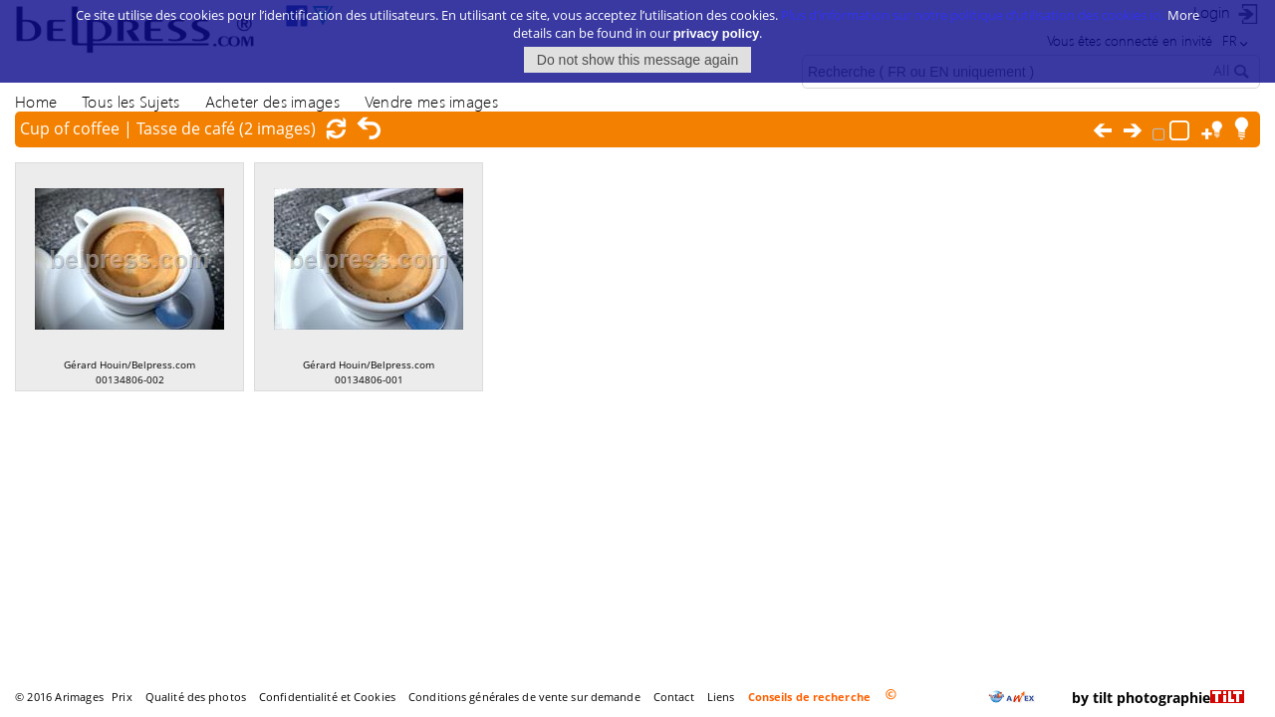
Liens (721, 696)
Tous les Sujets (130, 101)
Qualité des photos (195, 696)
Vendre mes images (431, 101)
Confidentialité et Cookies (327, 696)
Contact (673, 696)
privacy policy (716, 21)
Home (36, 101)
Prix (121, 696)
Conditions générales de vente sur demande (524, 696)
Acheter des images (272, 101)
